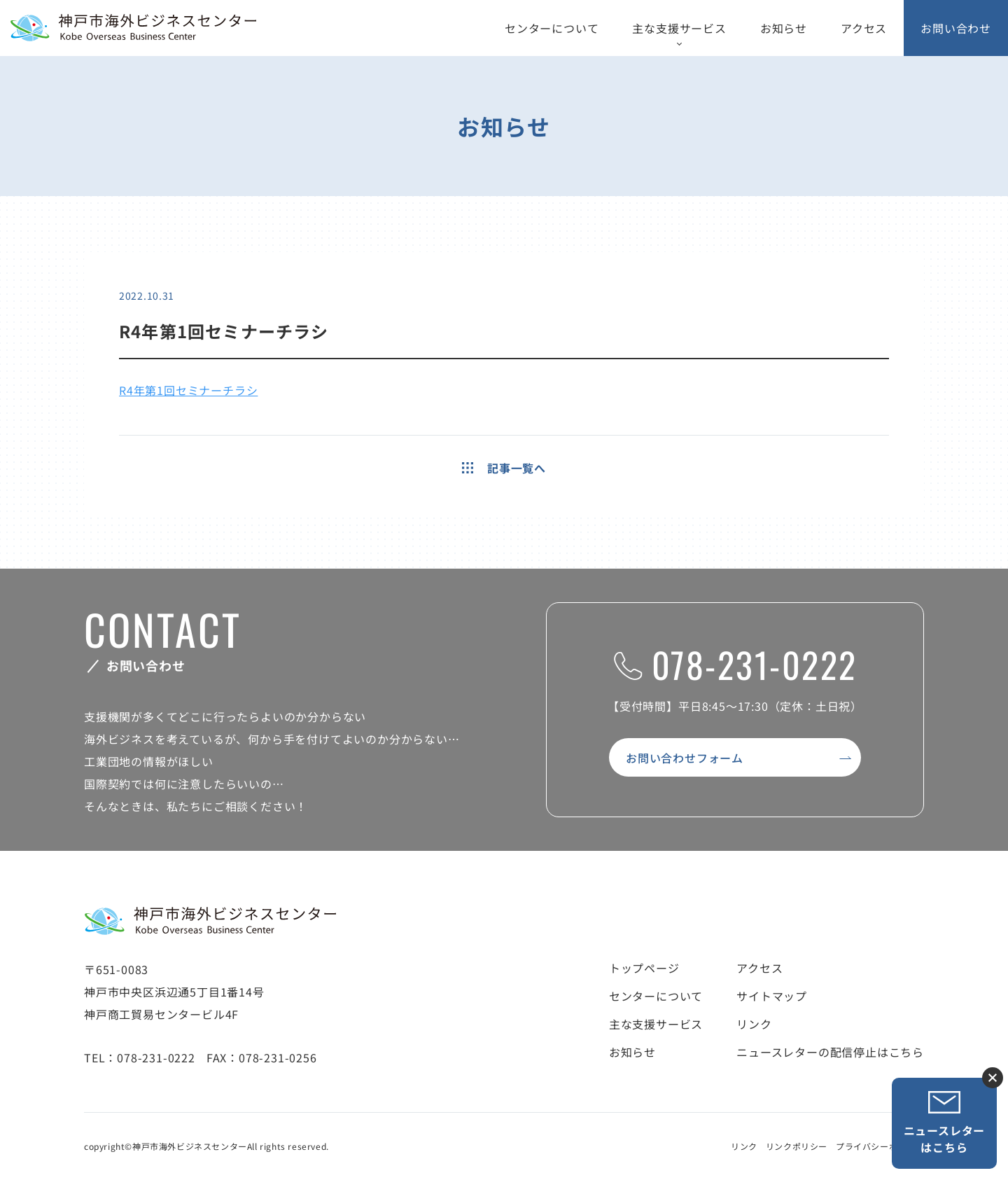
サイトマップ (771, 995)
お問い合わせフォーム (684, 757)
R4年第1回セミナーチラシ (188, 390)
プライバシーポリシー (880, 1146)
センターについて (551, 28)
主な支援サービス (679, 28)
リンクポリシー (796, 1146)
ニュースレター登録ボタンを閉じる (992, 1077)
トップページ (644, 967)
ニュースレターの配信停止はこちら (830, 1051)
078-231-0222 (735, 664)
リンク (753, 1023)
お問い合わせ (955, 28)
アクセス (864, 28)
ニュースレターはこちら (945, 1123)
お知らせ (783, 28)
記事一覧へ (504, 467)
